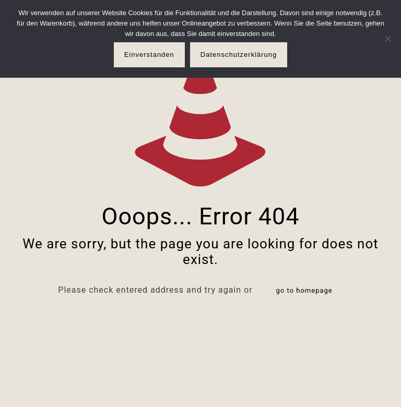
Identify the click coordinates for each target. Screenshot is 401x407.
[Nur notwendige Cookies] (388, 38)
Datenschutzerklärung (238, 54)
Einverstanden (149, 54)
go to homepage (304, 290)
